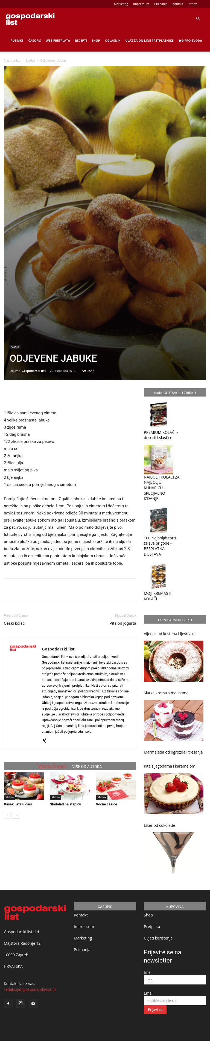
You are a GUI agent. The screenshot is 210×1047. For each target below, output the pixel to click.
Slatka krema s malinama (166, 692)
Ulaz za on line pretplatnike (149, 40)
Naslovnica (12, 60)
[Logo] (30, 19)
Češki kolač (14, 623)
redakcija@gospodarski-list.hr (30, 989)
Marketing (121, 4)
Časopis (34, 40)
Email (149, 993)
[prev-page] (7, 815)
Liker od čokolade (159, 825)
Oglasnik (112, 40)
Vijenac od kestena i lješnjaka (170, 633)
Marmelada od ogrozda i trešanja (173, 752)
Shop (96, 40)
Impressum (141, 4)
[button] (198, 18)
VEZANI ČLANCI (52, 767)
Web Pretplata (58, 40)
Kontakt (178, 4)
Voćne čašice (106, 804)
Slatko (30, 60)
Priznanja (160, 4)
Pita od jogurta (122, 623)
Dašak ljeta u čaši (18, 804)
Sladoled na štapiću (65, 804)
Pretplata (152, 926)
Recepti (81, 40)
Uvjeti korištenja (158, 938)
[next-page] (16, 815)
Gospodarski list (34, 371)
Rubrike (16, 40)
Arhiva (192, 4)
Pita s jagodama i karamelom (169, 766)
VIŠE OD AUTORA (87, 767)
